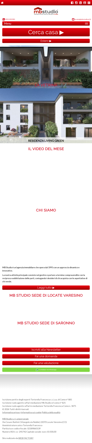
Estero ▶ (46, 40)
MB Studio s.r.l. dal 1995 (46, 11)
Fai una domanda (46, 356)
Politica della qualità (51, 412)
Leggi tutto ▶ (46, 287)
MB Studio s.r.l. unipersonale (15, 419)
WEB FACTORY (25, 438)
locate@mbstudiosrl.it (81, 19)
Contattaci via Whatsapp (46, 369)
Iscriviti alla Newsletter (46, 349)
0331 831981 (9, 19)
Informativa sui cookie (31, 412)
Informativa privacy (11, 412)
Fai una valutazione (46, 363)
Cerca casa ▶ (46, 32)
